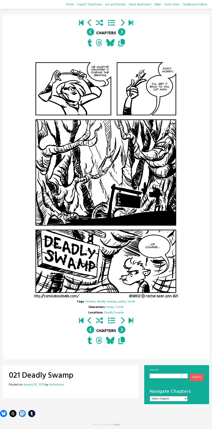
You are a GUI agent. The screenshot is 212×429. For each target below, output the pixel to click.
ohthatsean (56, 384)
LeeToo (116, 425)
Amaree (90, 301)
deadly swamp (106, 301)
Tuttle (119, 307)
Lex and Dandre (115, 4)
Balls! (158, 4)
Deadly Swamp (114, 312)
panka (122, 301)
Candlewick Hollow (194, 4)
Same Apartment (140, 4)
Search (154, 370)
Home (70, 4)
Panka (110, 307)
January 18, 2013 (33, 384)
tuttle (131, 301)
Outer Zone (171, 4)
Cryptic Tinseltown (89, 4)
